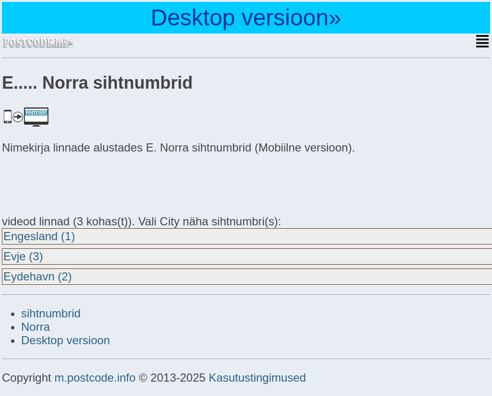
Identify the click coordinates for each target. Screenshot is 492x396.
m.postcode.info (94, 377)
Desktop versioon (65, 340)
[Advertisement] (78, 183)
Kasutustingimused (257, 377)
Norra (35, 326)
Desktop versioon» (246, 17)
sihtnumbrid (51, 313)
